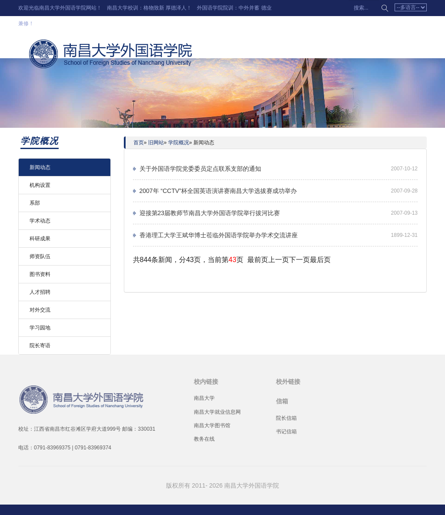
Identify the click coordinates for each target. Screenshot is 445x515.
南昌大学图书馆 (212, 425)
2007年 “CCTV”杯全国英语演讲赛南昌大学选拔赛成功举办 (218, 190)
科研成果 (40, 239)
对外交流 (40, 310)
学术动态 (40, 221)
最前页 (257, 259)
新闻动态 (40, 167)
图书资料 (40, 274)
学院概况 (178, 143)
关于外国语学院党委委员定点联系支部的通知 (200, 168)
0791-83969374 (93, 448)
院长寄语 (40, 345)
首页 (138, 143)
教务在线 (204, 439)
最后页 (320, 259)
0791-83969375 (52, 448)
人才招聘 (40, 292)
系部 (35, 203)
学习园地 (40, 328)
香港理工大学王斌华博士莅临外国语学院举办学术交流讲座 (218, 235)
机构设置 (40, 185)
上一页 (278, 259)
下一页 (299, 259)
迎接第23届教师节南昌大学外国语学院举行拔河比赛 (209, 212)
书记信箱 (286, 432)
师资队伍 (40, 256)
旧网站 (156, 143)
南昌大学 (204, 398)
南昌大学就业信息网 (217, 412)
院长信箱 (286, 418)
